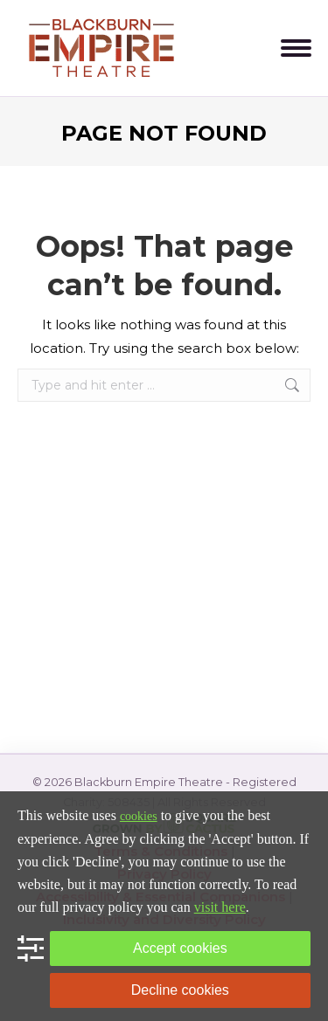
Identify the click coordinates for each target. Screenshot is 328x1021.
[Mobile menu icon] (296, 48)
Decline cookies (180, 990)
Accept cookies (180, 948)
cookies (138, 816)
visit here (220, 907)
